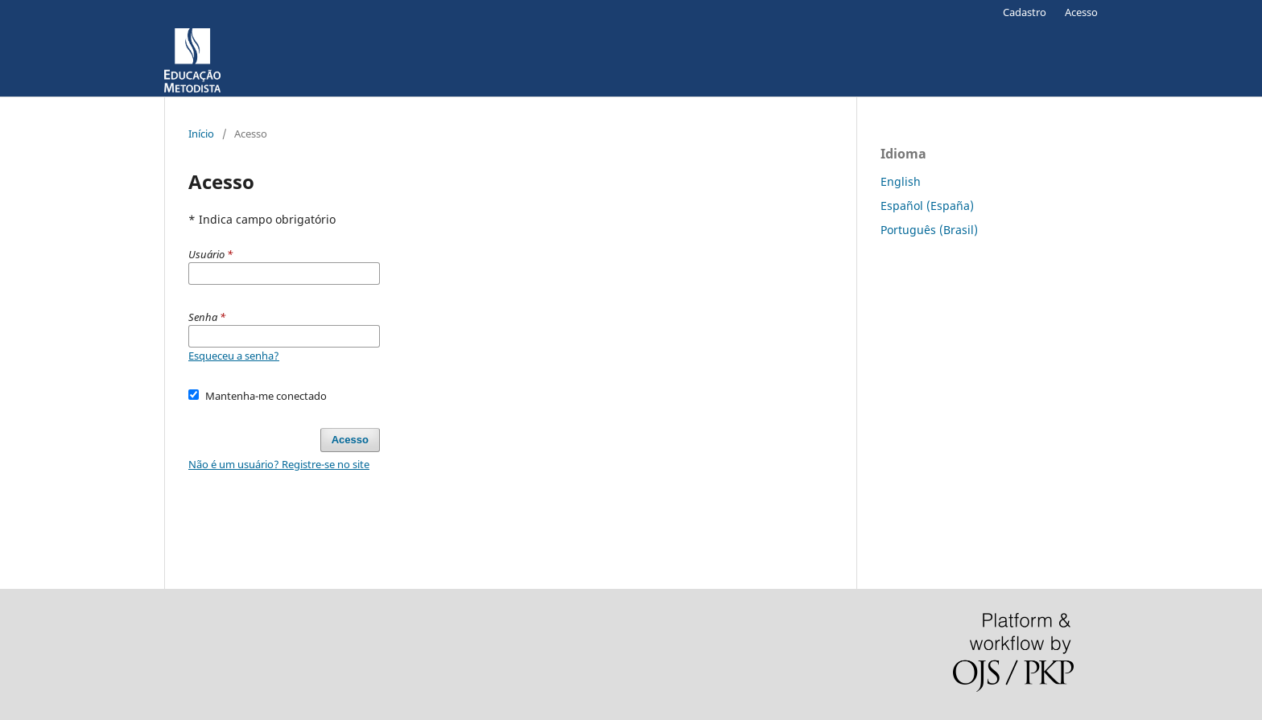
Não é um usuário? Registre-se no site (278, 464)
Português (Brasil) (929, 229)
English (901, 181)
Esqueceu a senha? (233, 355)
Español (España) (927, 205)
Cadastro (1024, 12)
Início (201, 133)
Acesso (1081, 12)
